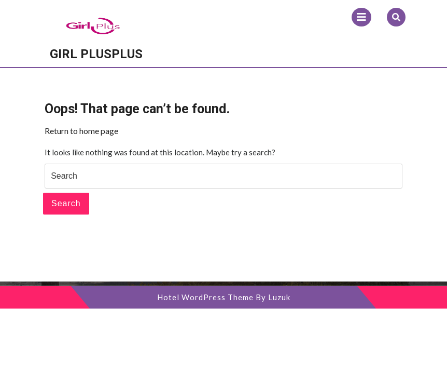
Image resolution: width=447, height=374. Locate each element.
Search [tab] (66, 203)
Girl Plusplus (96, 54)
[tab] (361, 17)
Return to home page (81, 131)
